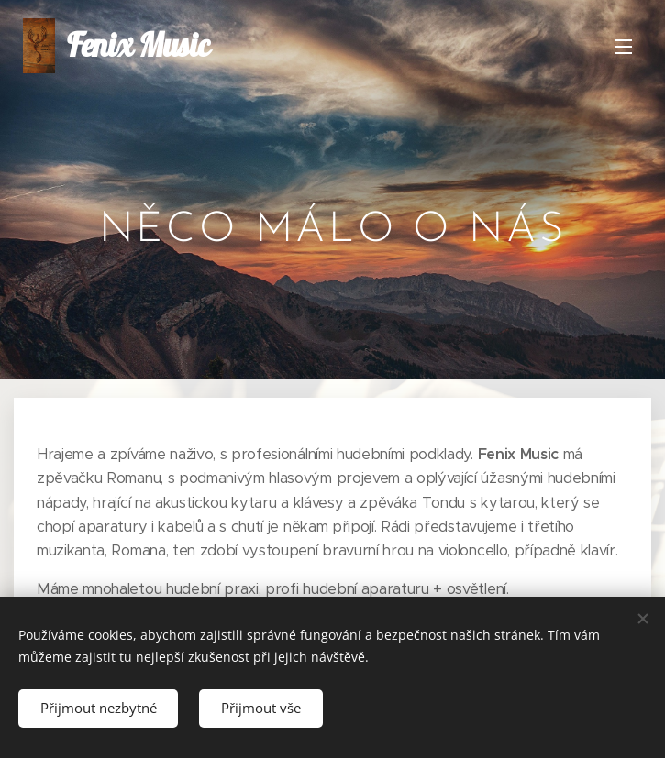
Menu (623, 47)
